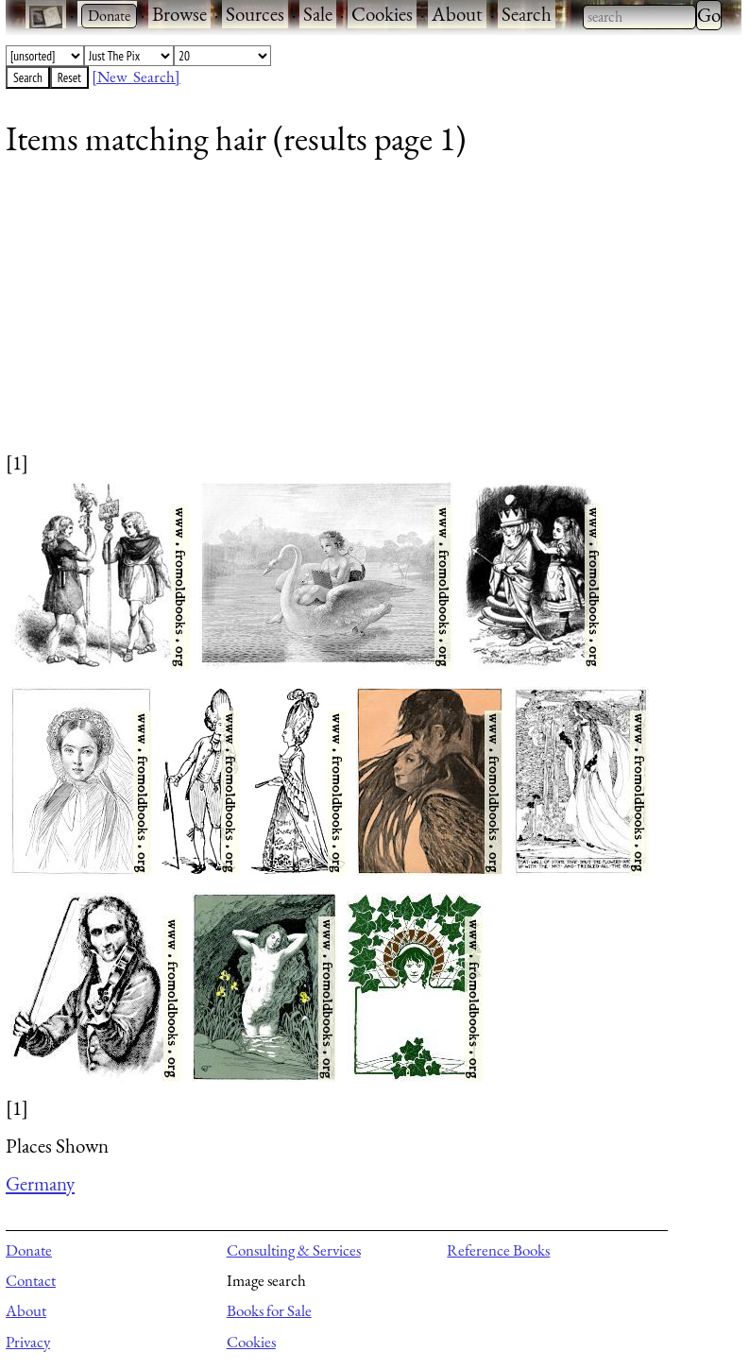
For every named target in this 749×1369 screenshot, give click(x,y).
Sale (317, 13)
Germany (40, 1183)
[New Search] (136, 76)
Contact (31, 1280)
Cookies (382, 13)
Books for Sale (269, 1310)
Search (527, 13)
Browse (179, 13)
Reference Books (498, 1250)
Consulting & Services (294, 1250)
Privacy (28, 1341)
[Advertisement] (362, 316)
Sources (255, 13)
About (457, 13)
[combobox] (639, 17)
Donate (29, 1250)
